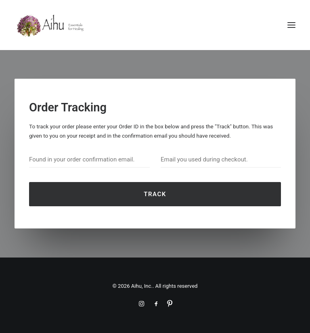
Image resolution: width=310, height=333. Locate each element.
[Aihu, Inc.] (50, 25)
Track (155, 194)
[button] (291, 25)
